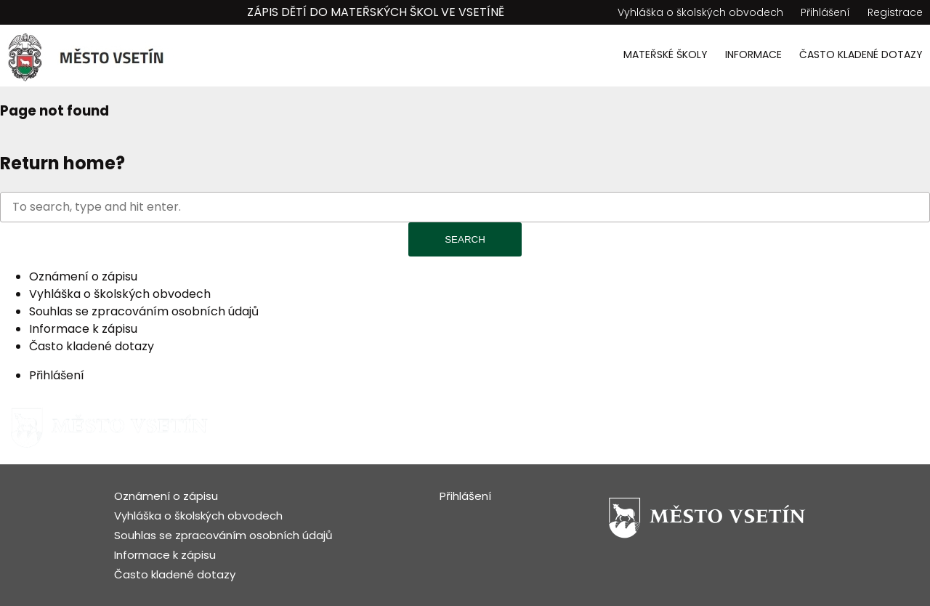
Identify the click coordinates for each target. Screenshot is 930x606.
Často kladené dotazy (861, 54)
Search (465, 239)
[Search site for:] (465, 207)
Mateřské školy (665, 54)
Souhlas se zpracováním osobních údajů (144, 311)
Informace (753, 54)
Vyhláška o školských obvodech (700, 12)
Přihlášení (825, 12)
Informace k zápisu (83, 328)
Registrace (895, 12)
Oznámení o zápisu (83, 276)
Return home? (62, 163)
